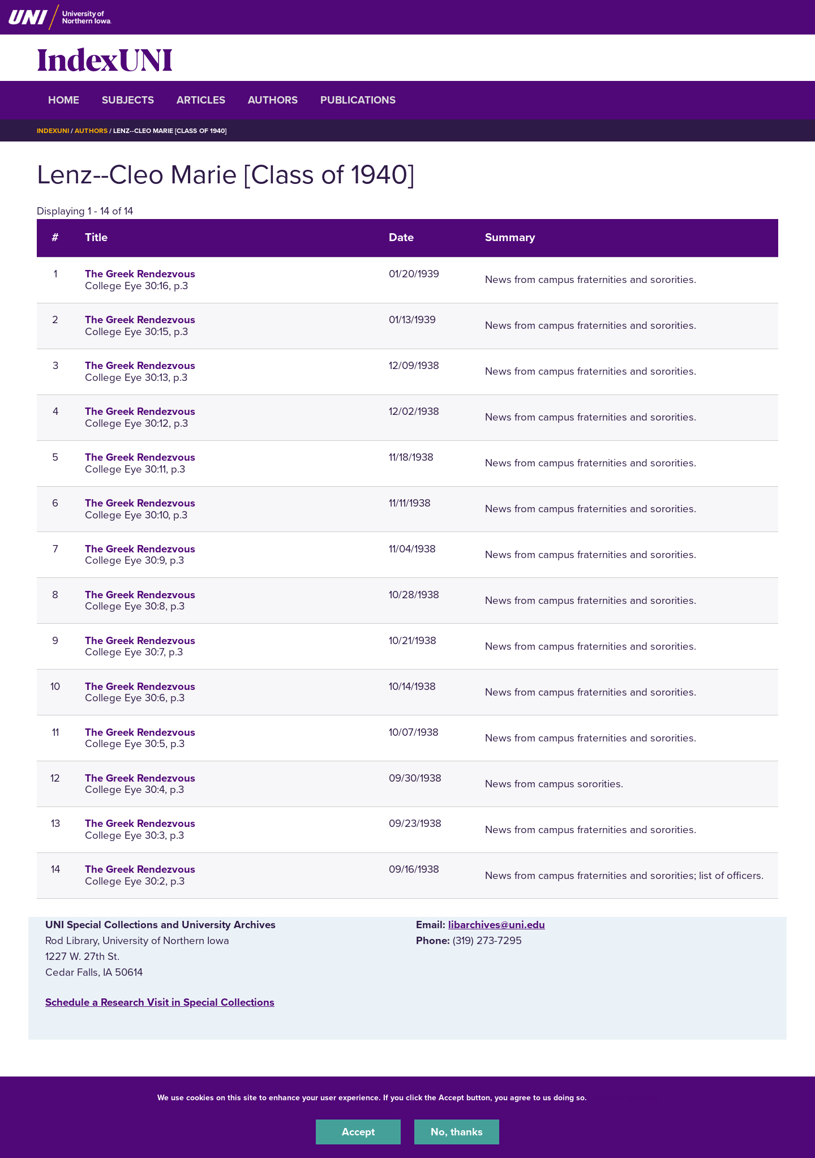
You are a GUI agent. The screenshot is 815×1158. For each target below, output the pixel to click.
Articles (201, 100)
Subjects (128, 100)
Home (63, 100)
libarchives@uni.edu (496, 925)
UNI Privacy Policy (624, 1098)
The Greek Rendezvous (140, 274)
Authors (273, 100)
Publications (358, 100)
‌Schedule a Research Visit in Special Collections (159, 1002)
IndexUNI (105, 58)
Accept (358, 1132)
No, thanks (457, 1132)
